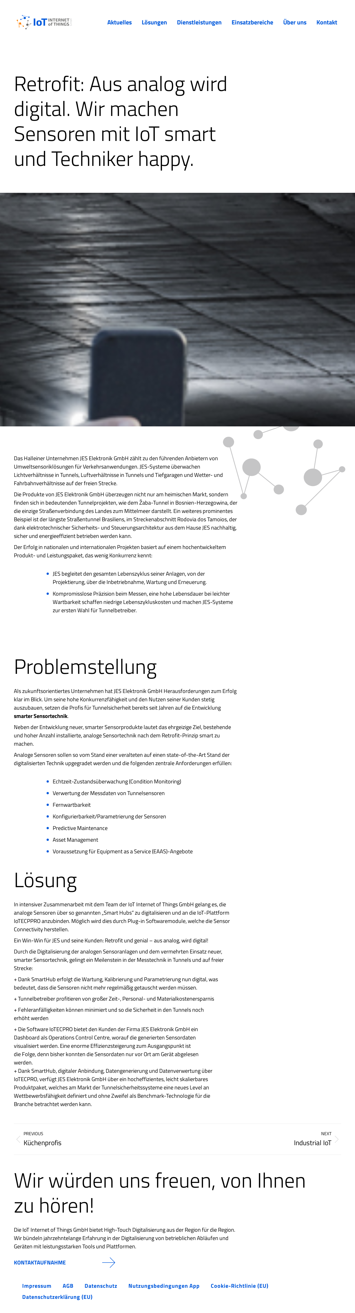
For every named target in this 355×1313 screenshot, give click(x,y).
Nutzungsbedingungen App (164, 1285)
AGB (68, 1285)
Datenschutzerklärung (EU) (57, 1296)
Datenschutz (101, 1285)
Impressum (37, 1285)
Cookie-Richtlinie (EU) (239, 1285)
